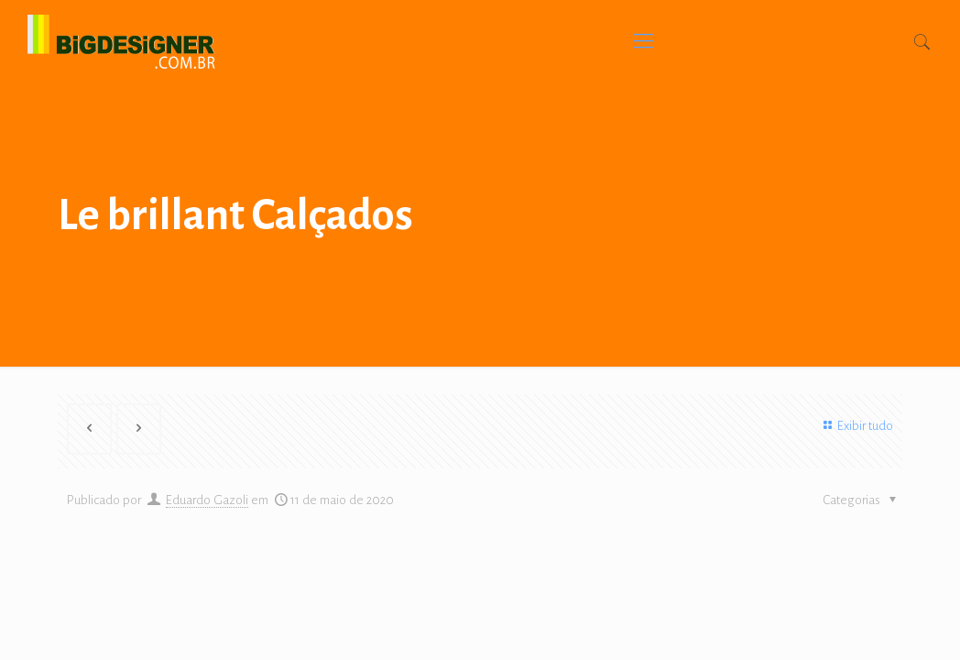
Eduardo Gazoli (207, 500)
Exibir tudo (855, 426)
